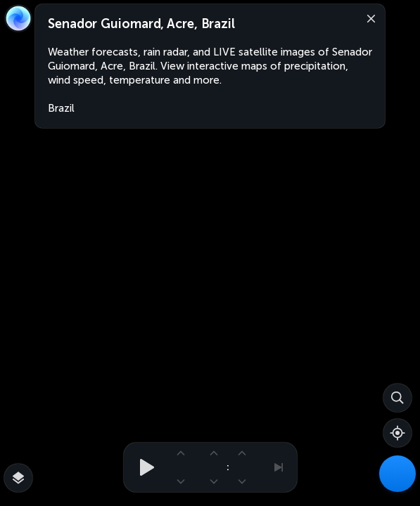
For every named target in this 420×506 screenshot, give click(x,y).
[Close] (368, 17)
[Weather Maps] (397, 473)
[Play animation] (143, 467)
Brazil (61, 108)
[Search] (397, 398)
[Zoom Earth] (18, 18)
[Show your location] (397, 433)
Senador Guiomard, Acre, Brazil (141, 24)
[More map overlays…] (18, 478)
